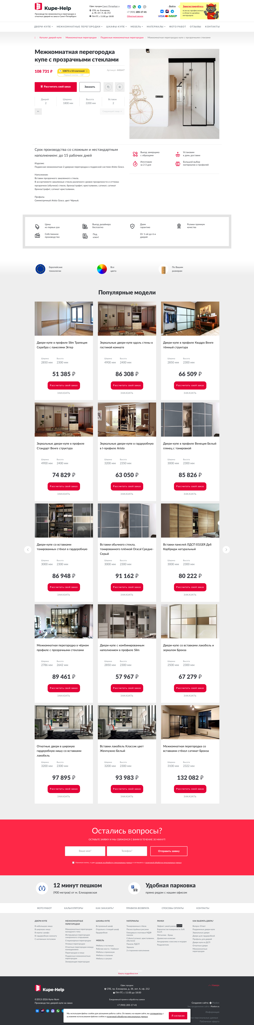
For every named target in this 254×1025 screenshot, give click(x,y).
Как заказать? (105, 908)
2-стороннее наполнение (138, 950)
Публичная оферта (209, 1021)
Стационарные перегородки (78, 941)
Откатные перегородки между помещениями (79, 948)
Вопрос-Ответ (199, 926)
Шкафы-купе (116, 27)
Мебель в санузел (104, 959)
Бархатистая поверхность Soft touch (171, 930)
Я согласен (178, 1015)
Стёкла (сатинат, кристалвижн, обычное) (140, 939)
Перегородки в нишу (74, 953)
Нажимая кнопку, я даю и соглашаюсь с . (127, 863)
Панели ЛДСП (133, 944)
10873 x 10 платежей (74, 73)
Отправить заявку (169, 851)
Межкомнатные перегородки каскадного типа (78, 930)
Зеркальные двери (201, 933)
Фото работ (177, 27)
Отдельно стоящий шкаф (107, 929)
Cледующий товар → (112, 111)
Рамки (160, 921)
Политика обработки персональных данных (195, 1018)
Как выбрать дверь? (203, 921)
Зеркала (130, 947)
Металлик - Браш (165, 935)
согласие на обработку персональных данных (113, 863)
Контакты (212, 27)
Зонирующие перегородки (77, 962)
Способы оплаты (173, 908)
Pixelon (215, 1003)
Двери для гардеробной (204, 936)
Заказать (90, 87)
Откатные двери (200, 946)
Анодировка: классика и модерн (172, 942)
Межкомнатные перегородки (79, 27)
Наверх (213, 985)
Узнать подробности (127, 974)
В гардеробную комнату (46, 936)
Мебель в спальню (104, 955)
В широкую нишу (42, 929)
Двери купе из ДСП (201, 942)
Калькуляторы (73, 908)
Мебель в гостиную (105, 946)
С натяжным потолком (45, 939)
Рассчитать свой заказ (57, 86)
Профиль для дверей (202, 939)
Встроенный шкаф (104, 926)
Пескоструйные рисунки (138, 929)
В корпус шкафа (42, 933)
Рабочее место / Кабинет (107, 949)
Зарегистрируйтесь (193, 6)
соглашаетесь (156, 1013)
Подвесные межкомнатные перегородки (122, 38)
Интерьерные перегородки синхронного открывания (77, 936)
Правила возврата (137, 908)
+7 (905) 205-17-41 (127, 1005)
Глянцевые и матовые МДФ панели (139, 934)
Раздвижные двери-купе (204, 929)
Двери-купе (43, 27)
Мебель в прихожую (105, 952)
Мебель (136, 27)
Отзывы (195, 27)
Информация (212, 1012)
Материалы (155, 27)
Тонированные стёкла (136, 926)
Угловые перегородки (75, 944)
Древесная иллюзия (166, 938)
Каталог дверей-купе (51, 38)
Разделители (163, 945)
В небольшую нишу (43, 926)
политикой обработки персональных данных (163, 863)
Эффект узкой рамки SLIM (169, 926)
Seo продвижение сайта (198, 1007)
